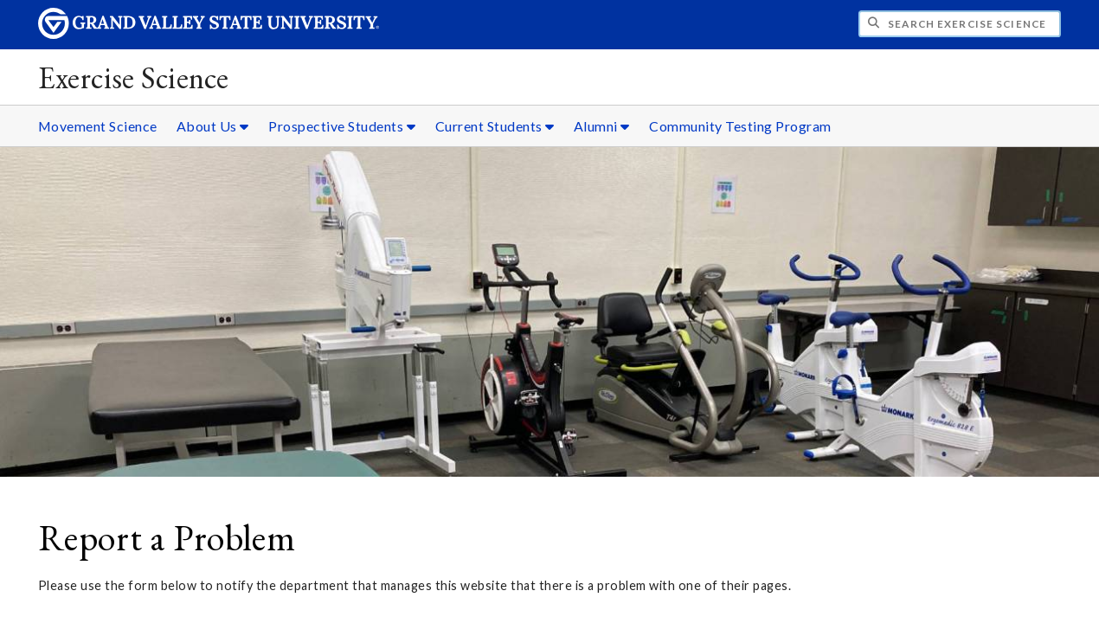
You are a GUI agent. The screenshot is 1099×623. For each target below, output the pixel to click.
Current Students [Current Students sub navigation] (495, 126)
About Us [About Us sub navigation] (213, 126)
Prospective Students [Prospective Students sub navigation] (341, 126)
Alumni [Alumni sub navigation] (602, 126)
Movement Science (97, 126)
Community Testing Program (740, 126)
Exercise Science (133, 77)
